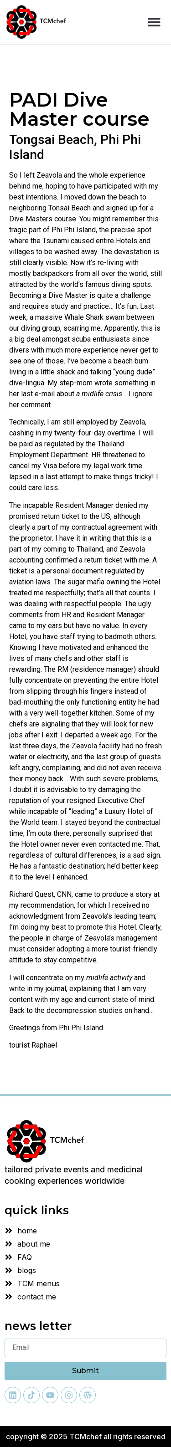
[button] (154, 22)
